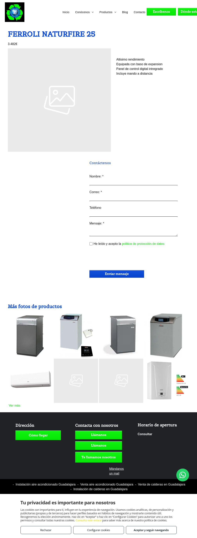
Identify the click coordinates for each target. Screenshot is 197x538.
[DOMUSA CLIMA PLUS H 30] (31, 316)
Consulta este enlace (89, 520)
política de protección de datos (143, 243)
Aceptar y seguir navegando (151, 530)
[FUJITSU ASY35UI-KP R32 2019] (31, 361)
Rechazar (45, 530)
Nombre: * (96, 176)
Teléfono (95, 207)
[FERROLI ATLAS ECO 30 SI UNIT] (166, 316)
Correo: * (95, 192)
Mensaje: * (96, 223)
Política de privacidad (93, 481)
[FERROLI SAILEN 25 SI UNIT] (76, 361)
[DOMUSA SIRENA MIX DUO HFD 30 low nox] (121, 316)
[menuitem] (66, 12)
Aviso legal (67, 481)
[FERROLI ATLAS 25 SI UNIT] (121, 361)
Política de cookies (124, 481)
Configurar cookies (98, 530)
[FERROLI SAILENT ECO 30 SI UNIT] (76, 316)
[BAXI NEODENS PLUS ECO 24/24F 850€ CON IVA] (166, 361)
